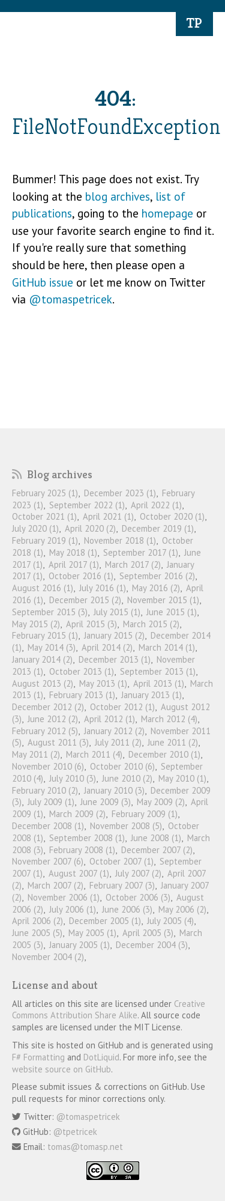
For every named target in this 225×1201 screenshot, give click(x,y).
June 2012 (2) (53, 719)
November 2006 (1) (64, 897)
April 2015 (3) (91, 624)
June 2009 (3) (105, 801)
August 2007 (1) (79, 873)
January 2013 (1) (151, 695)
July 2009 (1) (51, 801)
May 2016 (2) (156, 588)
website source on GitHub (61, 1069)
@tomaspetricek (70, 299)
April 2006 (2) (37, 920)
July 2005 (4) (170, 920)
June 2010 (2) (127, 778)
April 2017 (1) (74, 564)
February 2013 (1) (82, 695)
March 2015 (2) (151, 624)
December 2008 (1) (48, 826)
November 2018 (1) (120, 540)
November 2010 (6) (48, 766)
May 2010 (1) (182, 778)
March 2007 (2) (55, 885)
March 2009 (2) (77, 813)
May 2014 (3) (52, 647)
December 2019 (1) (158, 528)
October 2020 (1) (172, 516)
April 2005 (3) (147, 932)
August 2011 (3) (58, 742)
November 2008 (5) (126, 826)
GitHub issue (42, 282)
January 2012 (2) (114, 731)
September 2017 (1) (140, 552)
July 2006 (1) (72, 909)
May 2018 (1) (73, 552)
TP (194, 22)
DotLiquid (101, 1057)
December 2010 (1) (164, 754)
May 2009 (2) (161, 801)
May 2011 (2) (36, 754)
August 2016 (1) (42, 588)
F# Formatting (38, 1057)
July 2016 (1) (102, 588)
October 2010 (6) (122, 766)
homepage (167, 213)
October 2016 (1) (81, 576)
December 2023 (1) (120, 493)
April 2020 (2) (90, 528)
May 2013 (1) (103, 683)
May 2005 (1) (92, 932)
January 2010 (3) (114, 790)
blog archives (117, 196)
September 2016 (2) (157, 576)
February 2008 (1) (82, 850)
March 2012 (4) (169, 719)
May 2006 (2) (182, 909)
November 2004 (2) (48, 956)
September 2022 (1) (87, 505)
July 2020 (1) (35, 528)
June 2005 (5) (37, 932)
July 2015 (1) (117, 612)
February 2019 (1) (45, 540)
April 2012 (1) (109, 719)
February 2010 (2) (45, 790)
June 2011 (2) (173, 742)
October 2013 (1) (81, 671)
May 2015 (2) (36, 624)
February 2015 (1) (45, 635)
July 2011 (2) (118, 742)
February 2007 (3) (122, 885)
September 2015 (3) (50, 612)
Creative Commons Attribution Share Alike (108, 1009)
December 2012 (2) (48, 707)
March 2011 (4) (94, 754)
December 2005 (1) (105, 920)
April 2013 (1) (158, 683)
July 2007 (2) (138, 873)
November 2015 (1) (163, 600)
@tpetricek (75, 1131)
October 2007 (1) (121, 861)
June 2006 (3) (127, 909)
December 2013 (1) (115, 659)
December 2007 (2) (157, 850)
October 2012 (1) (122, 707)
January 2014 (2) (42, 659)
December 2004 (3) (152, 944)
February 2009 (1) (145, 813)
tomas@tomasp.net (85, 1146)
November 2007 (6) (47, 861)
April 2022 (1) (156, 505)
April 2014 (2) (107, 647)
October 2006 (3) (138, 897)
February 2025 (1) (45, 493)
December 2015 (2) (85, 600)
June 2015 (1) (171, 612)
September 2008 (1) (87, 838)
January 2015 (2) (114, 635)
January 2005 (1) (79, 944)
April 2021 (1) (108, 516)
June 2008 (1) (156, 838)
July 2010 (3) (72, 778)
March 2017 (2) (133, 564)
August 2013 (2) (42, 683)
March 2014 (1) (167, 647)
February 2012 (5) (45, 731)
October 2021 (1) (44, 516)
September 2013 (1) (158, 671)
